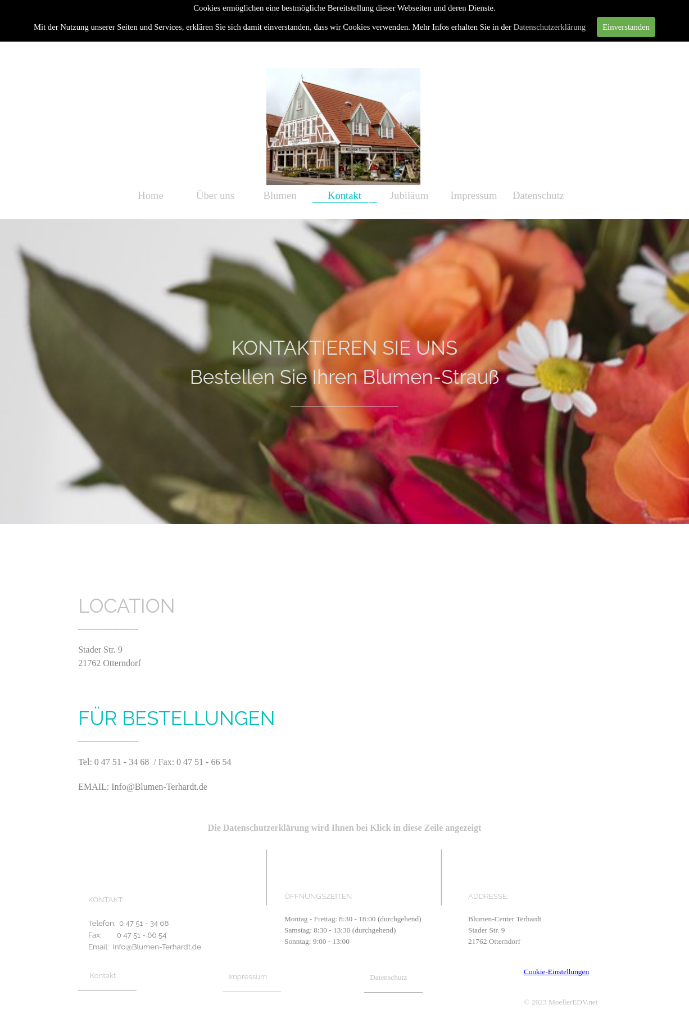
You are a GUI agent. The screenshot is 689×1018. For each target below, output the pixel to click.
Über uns (215, 195)
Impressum (474, 195)
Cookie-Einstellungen (556, 971)
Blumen (279, 195)
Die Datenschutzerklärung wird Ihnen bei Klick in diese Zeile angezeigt (345, 828)
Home (151, 195)
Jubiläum (409, 195)
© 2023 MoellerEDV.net (561, 1002)
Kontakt (344, 195)
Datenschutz (538, 195)
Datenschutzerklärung (550, 26)
